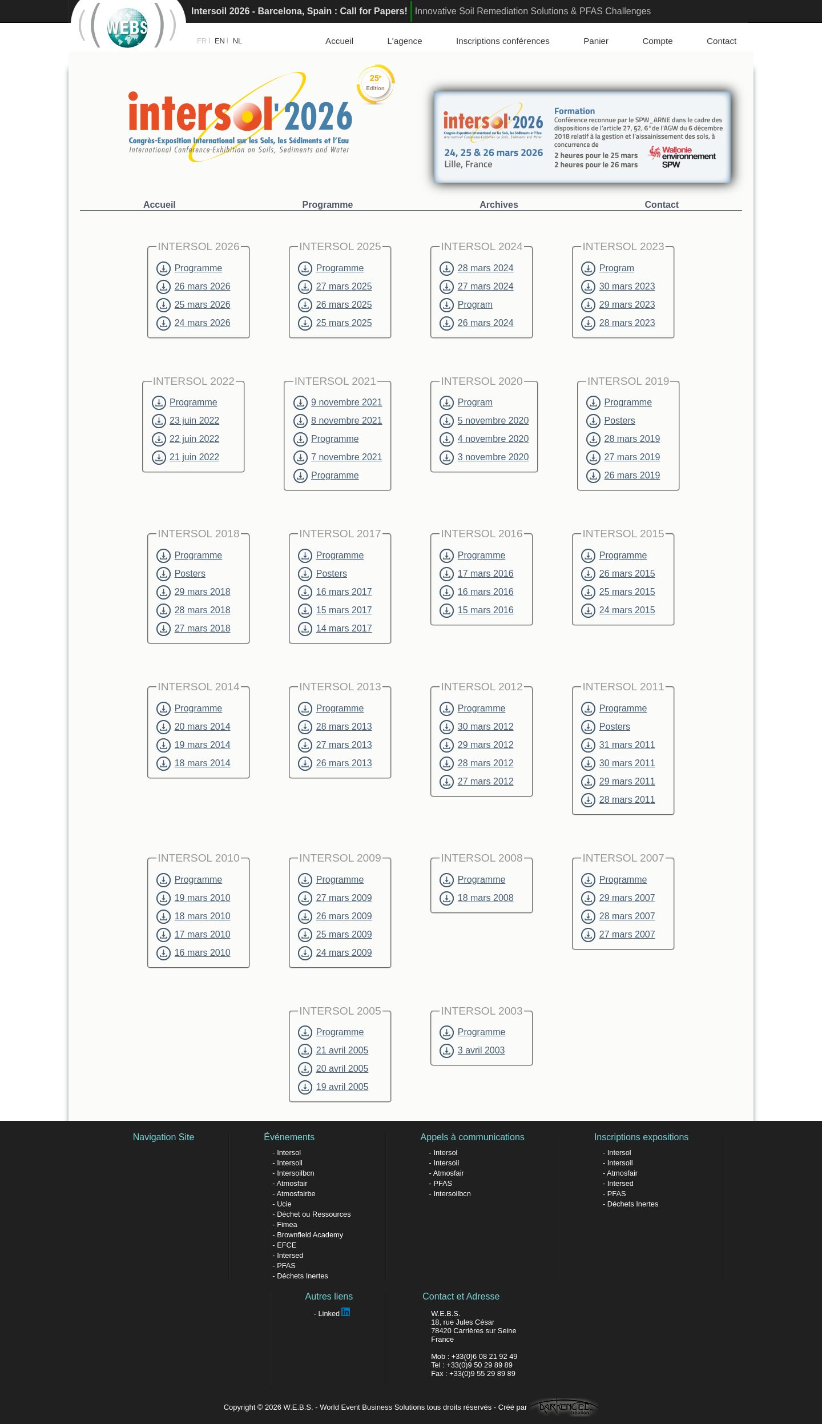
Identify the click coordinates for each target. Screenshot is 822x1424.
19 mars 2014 (193, 745)
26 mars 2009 (335, 916)
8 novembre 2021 (337, 421)
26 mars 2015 (618, 574)
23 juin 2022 (186, 421)
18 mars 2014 (193, 763)
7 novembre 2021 (337, 457)
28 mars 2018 (193, 610)
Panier (596, 41)
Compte (657, 41)
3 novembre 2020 (484, 457)
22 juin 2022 (186, 439)
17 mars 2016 (476, 574)
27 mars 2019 (623, 457)
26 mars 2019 (623, 475)
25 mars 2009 (335, 935)
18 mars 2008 (476, 898)
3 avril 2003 (472, 1050)
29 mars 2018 (193, 592)
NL (238, 41)
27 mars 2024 (476, 286)
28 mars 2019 (623, 439)
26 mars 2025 (335, 305)
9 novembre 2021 (337, 402)
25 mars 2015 (618, 592)
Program (466, 305)
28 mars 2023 (618, 323)
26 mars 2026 (193, 286)
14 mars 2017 (335, 628)
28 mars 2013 (335, 727)
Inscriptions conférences (503, 41)
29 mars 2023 (618, 305)
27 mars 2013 (335, 745)
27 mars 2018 (193, 628)
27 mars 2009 (335, 898)
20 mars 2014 (193, 727)
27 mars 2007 (618, 935)
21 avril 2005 (333, 1050)
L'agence (404, 41)
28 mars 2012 (476, 763)
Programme (328, 205)
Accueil (339, 41)
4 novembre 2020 (484, 439)
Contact (721, 41)
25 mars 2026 (193, 305)
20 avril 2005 (333, 1069)
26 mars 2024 (476, 323)
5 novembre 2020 (484, 421)
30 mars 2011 (618, 763)
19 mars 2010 (193, 898)
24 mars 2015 (618, 610)
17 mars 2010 (193, 935)
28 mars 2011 (618, 800)
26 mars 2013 (335, 763)
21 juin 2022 (186, 457)
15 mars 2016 (476, 610)
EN (220, 41)
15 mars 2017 (335, 610)
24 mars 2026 (193, 323)
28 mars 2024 (476, 268)
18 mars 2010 (193, 916)
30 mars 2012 (476, 727)
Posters (610, 421)
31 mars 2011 (618, 745)
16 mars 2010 (193, 953)
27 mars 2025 (335, 286)
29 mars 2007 (618, 898)
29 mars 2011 (618, 782)
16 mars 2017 (335, 592)
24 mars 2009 (335, 953)
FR (202, 41)
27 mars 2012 (476, 782)
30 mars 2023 (618, 286)
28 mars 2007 (618, 916)
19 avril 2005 (333, 1087)
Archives (499, 205)
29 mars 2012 (476, 745)
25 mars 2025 (335, 323)
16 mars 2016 (476, 592)
